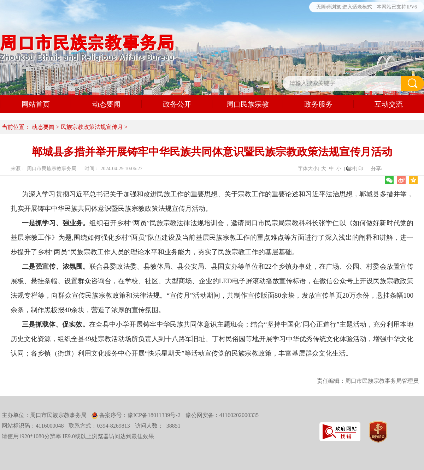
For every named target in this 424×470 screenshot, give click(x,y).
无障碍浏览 (328, 7)
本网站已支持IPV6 (397, 7)
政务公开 (177, 104)
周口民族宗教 (247, 104)
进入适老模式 (357, 7)
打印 (358, 168)
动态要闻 (106, 104)
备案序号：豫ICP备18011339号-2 (139, 415)
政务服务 (318, 104)
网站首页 (36, 104)
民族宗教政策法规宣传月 (92, 127)
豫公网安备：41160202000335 (222, 415)
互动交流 (389, 104)
